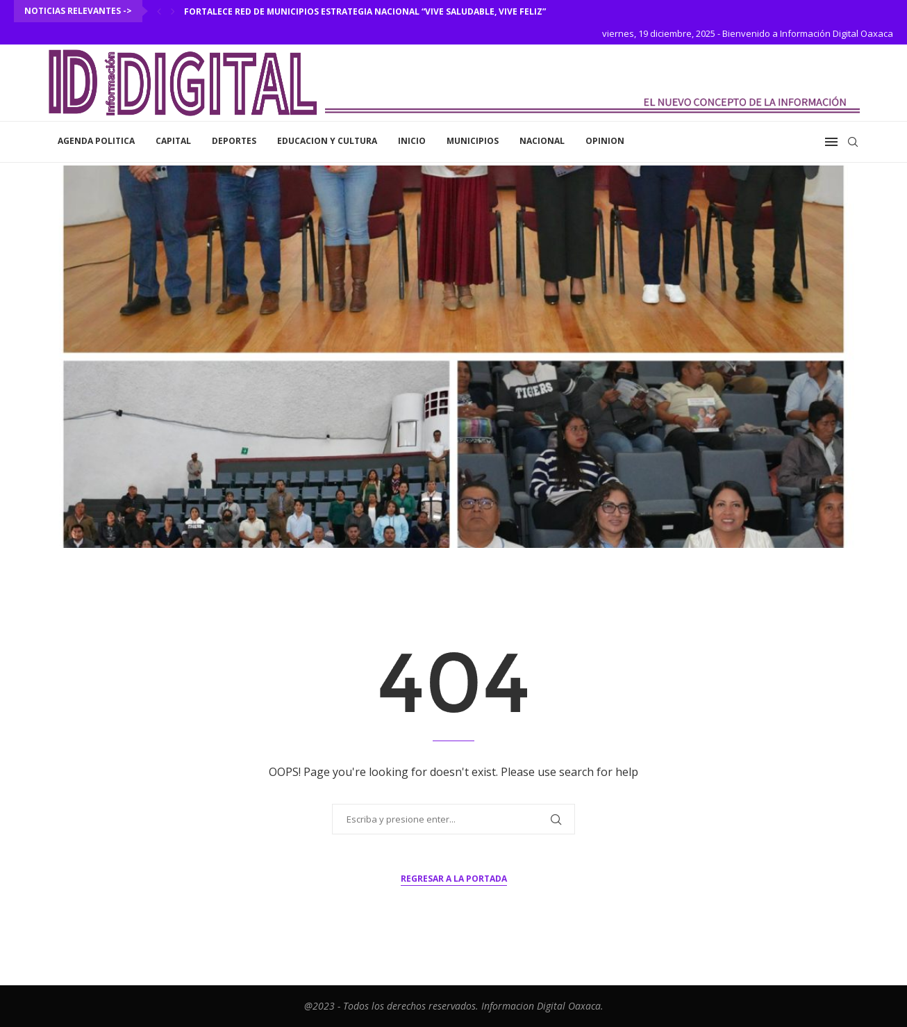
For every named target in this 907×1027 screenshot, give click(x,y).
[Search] (853, 142)
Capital (173, 141)
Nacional (542, 141)
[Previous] (159, 11)
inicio (412, 141)
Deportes (234, 141)
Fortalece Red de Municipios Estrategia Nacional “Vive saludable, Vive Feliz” (365, 11)
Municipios (473, 141)
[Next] (172, 11)
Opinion (604, 141)
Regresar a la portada (454, 878)
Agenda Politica (96, 141)
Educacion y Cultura (327, 141)
